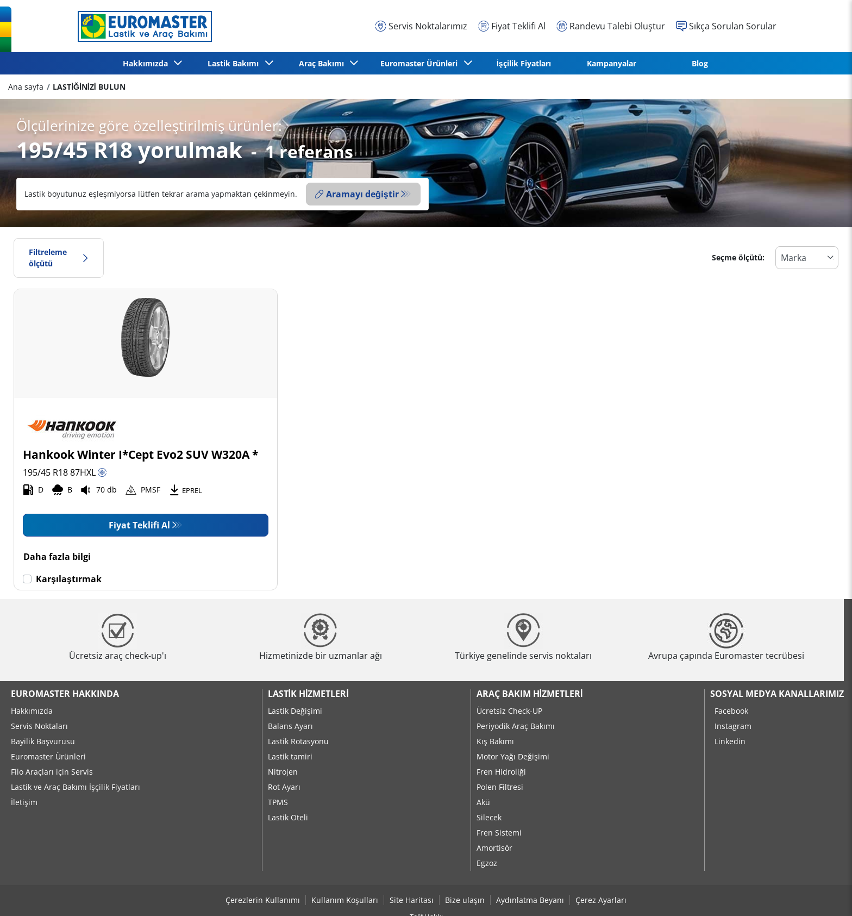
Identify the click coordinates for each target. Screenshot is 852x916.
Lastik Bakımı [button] (235, 63)
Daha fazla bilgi (57, 557)
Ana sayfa (25, 87)
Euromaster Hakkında (65, 693)
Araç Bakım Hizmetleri (530, 693)
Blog (700, 63)
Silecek (489, 817)
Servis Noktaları (39, 726)
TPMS (278, 802)
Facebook (731, 711)
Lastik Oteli (288, 817)
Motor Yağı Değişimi (513, 756)
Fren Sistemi (499, 832)
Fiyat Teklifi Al (139, 525)
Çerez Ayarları (601, 900)
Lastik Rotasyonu (298, 741)
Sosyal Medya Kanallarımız (777, 693)
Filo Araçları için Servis (52, 772)
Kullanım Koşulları (344, 900)
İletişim (24, 802)
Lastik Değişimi (295, 711)
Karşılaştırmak (69, 579)
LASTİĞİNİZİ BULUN (89, 87)
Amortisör (494, 848)
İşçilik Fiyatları (524, 63)
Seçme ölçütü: (738, 257)
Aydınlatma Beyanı (530, 900)
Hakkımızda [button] (147, 63)
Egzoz (487, 863)
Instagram (733, 726)
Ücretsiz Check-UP (509, 711)
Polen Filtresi (500, 787)
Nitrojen (283, 772)
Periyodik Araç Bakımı (516, 726)
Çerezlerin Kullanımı (262, 900)
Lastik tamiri (290, 756)
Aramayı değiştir (357, 194)
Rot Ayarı (284, 787)
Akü (483, 802)
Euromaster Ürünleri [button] (421, 63)
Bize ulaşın (465, 900)
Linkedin (730, 741)
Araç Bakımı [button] (323, 63)
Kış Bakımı (495, 741)
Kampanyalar (611, 63)
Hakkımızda (32, 711)
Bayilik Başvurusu (43, 741)
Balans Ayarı (290, 726)
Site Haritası (412, 900)
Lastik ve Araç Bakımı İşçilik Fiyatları (75, 787)
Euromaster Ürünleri (48, 756)
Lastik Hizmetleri (308, 693)
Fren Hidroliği (501, 772)
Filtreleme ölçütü (59, 258)
